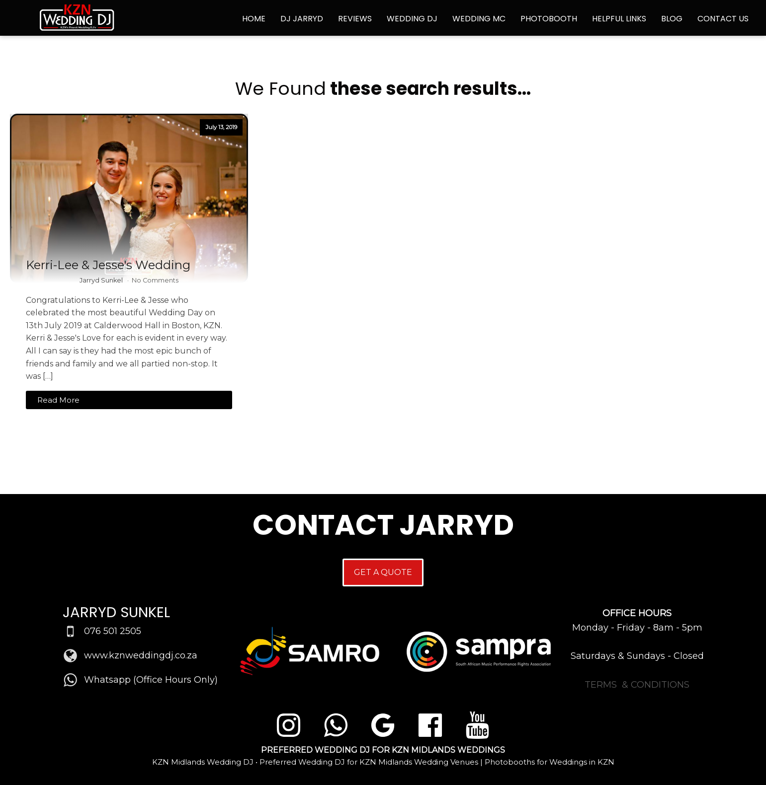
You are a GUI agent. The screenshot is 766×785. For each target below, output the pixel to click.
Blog (671, 18)
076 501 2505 (112, 631)
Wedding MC (479, 18)
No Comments (155, 280)
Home (253, 18)
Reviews (355, 18)
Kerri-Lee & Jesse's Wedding (108, 265)
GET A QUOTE (383, 572)
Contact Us (723, 18)
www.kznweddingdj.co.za (140, 655)
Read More (58, 400)
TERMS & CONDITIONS (637, 684)
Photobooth (548, 18)
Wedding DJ (412, 18)
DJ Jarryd (301, 18)
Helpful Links (619, 18)
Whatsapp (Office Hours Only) (151, 679)
